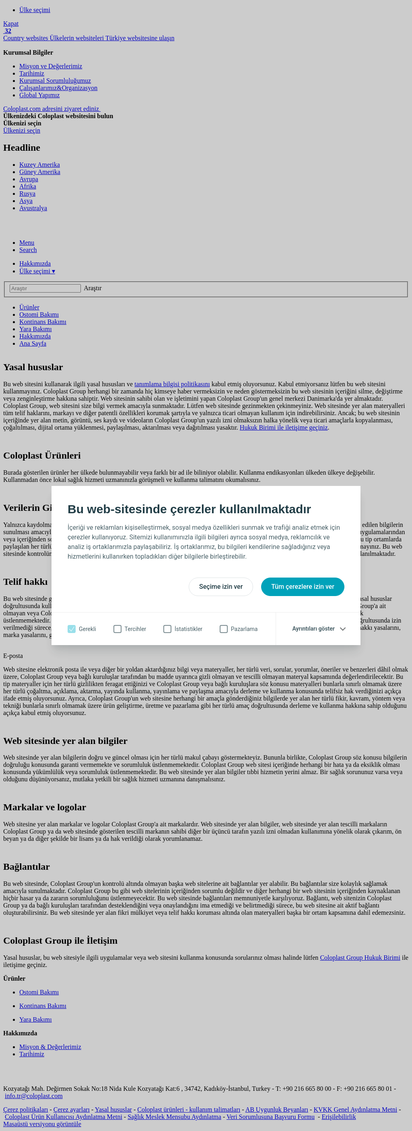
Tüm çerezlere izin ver (302, 586)
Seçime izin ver (221, 586)
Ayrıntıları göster (313, 628)
